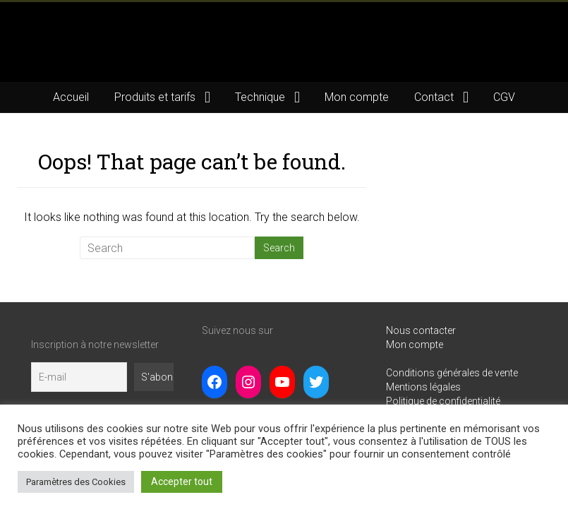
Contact (434, 97)
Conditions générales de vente (452, 372)
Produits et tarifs (154, 97)
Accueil (71, 97)
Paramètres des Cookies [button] (76, 482)
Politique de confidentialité (443, 401)
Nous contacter (421, 330)
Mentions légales (423, 387)
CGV (504, 97)
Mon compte (357, 97)
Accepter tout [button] (181, 481)
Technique (260, 97)
